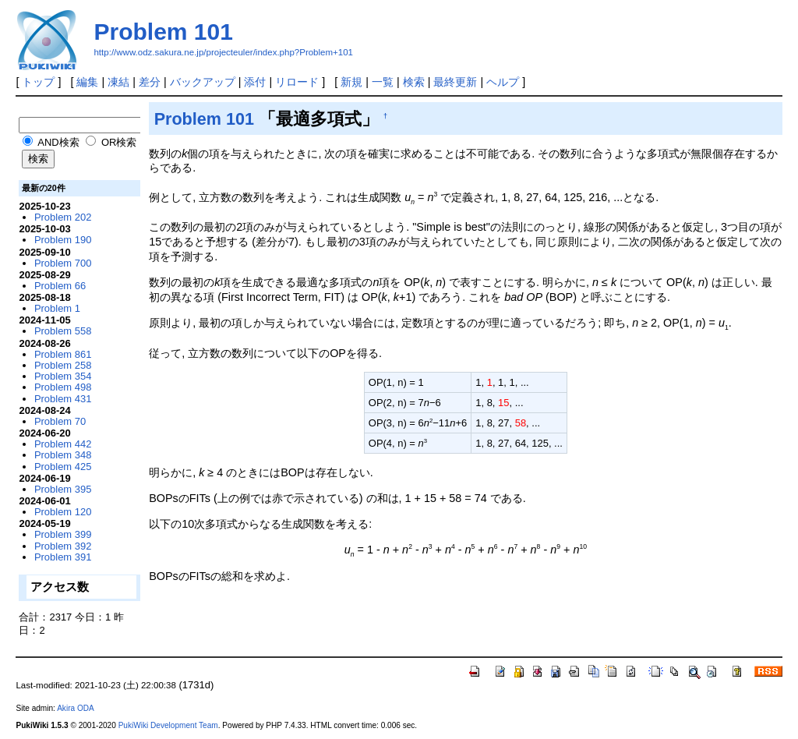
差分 (150, 82)
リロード (297, 82)
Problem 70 (60, 421)
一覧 (383, 82)
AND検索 (51, 142)
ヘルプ (502, 82)
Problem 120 (62, 512)
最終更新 (455, 82)
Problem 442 (62, 444)
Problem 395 (62, 489)
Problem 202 (62, 217)
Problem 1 (57, 308)
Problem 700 (62, 263)
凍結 (118, 82)
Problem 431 (62, 399)
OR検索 (111, 142)
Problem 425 (62, 466)
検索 (414, 82)
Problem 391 (62, 557)
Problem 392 (62, 546)
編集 (87, 82)
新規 (351, 82)
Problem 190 (62, 240)
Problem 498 (62, 387)
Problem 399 (62, 534)
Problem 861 (62, 354)
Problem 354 (62, 376)
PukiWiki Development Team (168, 725)
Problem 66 (60, 286)
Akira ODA (75, 708)
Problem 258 (62, 365)
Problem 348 (62, 455)
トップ (38, 82)
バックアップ (202, 82)
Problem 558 (62, 331)
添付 (255, 82)
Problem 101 (163, 31)
